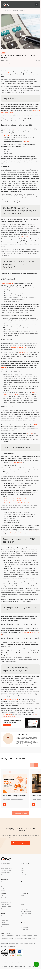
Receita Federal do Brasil (16, 462)
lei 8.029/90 (30, 433)
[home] (6, 4)
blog (6, 10)
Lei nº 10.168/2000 (23, 352)
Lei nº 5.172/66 (16, 129)
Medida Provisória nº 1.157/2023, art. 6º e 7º (16, 503)
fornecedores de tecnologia (18, 347)
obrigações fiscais (6, 714)
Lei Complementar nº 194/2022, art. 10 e (15, 501)
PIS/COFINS (27, 141)
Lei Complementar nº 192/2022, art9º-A (16, 499)
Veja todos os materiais (20, 813)
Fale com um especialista (20, 843)
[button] (36, 4)
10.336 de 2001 (33, 531)
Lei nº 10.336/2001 (7, 283)
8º (4, 533)
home (2, 10)
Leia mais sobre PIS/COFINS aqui (15, 533)
